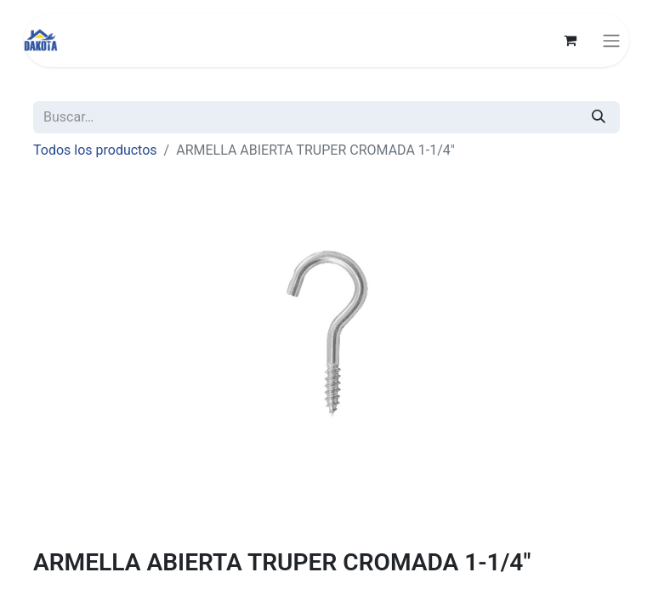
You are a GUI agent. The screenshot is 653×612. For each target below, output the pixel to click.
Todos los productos (95, 150)
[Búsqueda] (598, 117)
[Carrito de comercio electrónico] (570, 40)
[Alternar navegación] (611, 40)
